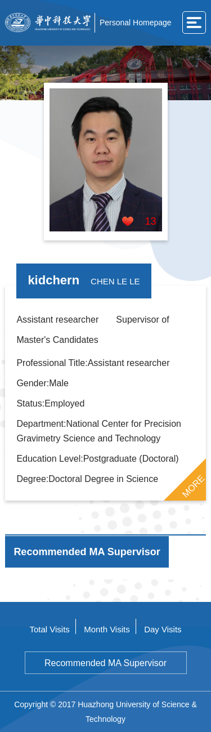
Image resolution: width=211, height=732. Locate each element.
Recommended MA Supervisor (105, 663)
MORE (193, 486)
